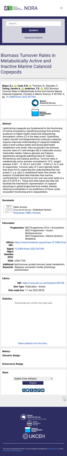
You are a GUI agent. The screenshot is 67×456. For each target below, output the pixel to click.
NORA (31, 8)
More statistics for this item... (33, 343)
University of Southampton (12, 451)
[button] (64, 398)
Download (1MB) (22, 212)
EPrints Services (53, 449)
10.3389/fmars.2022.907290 (21, 96)
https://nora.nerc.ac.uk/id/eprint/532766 (43, 283)
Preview (37, 212)
